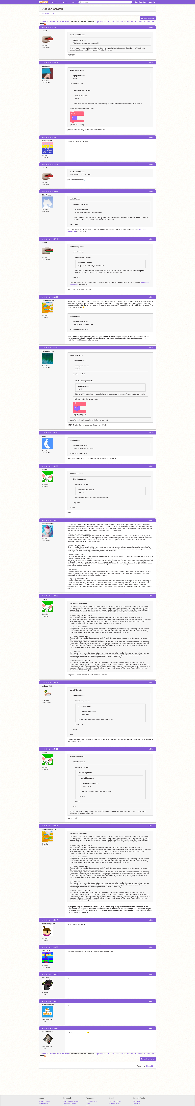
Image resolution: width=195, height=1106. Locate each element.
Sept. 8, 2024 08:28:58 (50, 27)
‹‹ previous (99, 22)
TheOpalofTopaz (48, 351)
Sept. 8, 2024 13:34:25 (50, 466)
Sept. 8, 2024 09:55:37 (50, 191)
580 (148, 22)
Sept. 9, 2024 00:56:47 (50, 920)
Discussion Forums (47, 22)
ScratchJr (136, 1104)
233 (131, 22)
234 (134, 22)
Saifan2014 (46, 951)
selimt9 (44, 31)
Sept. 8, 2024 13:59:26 (50, 749)
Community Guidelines (71, 1101)
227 (112, 22)
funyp (44, 436)
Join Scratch (140, 2)
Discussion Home (48, 13)
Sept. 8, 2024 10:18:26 (50, 297)
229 (118, 22)
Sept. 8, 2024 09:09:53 (50, 137)
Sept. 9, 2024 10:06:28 (50, 974)
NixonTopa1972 (47, 524)
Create (54, 2)
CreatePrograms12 (49, 300)
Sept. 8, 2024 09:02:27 (50, 63)
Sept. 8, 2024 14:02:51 (50, 826)
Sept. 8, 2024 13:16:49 (50, 348)
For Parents (43, 1104)
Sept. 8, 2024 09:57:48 (50, 239)
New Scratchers (63, 22)
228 (115, 22)
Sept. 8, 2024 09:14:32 (50, 164)
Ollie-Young (46, 195)
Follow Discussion (147, 18)
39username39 (47, 1032)
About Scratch (44, 1101)
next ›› (153, 22)
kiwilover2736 (47, 686)
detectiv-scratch (48, 1005)
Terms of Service (115, 1101)
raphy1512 (46, 66)
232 (128, 22)
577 (139, 22)
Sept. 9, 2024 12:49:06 (50, 1001)
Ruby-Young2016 (48, 923)
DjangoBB (149, 1066)
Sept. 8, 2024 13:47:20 (50, 596)
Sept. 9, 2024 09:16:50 (50, 947)
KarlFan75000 (47, 141)
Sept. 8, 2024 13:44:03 (50, 520)
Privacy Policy (114, 1104)
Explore (63, 2)
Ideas (73, 2)
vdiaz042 (45, 470)
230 (122, 22)
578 (142, 22)
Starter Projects (91, 1101)
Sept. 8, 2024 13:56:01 (50, 682)
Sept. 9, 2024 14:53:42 (50, 1028)
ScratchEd (136, 1101)
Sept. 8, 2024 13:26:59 (50, 433)
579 (145, 22)
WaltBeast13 (46, 978)
